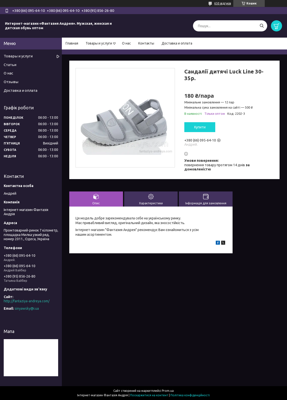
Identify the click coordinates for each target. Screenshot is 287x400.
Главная (72, 43)
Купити (200, 127)
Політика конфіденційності (190, 395)
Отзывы (11, 82)
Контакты (146, 43)
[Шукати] (261, 25)
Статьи (10, 65)
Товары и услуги (99, 43)
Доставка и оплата (177, 43)
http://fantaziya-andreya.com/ (26, 301)
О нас (126, 43)
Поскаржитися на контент (149, 395)
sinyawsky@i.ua (27, 308)
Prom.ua (168, 390)
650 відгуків (222, 3)
